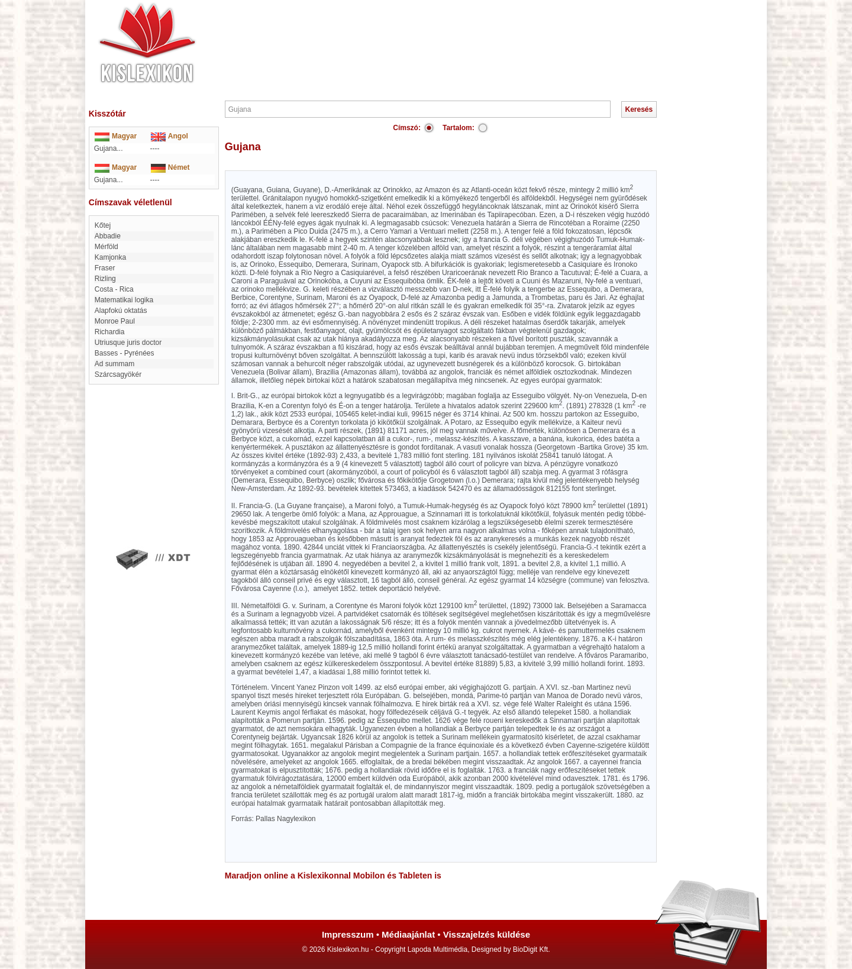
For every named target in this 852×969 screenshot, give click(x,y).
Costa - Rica (114, 289)
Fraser (105, 268)
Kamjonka (110, 257)
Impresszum (348, 934)
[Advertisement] (461, 35)
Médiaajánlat (408, 934)
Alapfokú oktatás (121, 310)
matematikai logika (124, 300)
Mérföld (106, 247)
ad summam (114, 364)
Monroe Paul (115, 321)
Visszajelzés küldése (486, 934)
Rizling (105, 278)
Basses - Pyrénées (124, 353)
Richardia (110, 332)
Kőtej (103, 225)
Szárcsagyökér (118, 374)
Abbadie (108, 236)
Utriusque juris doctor (128, 342)
